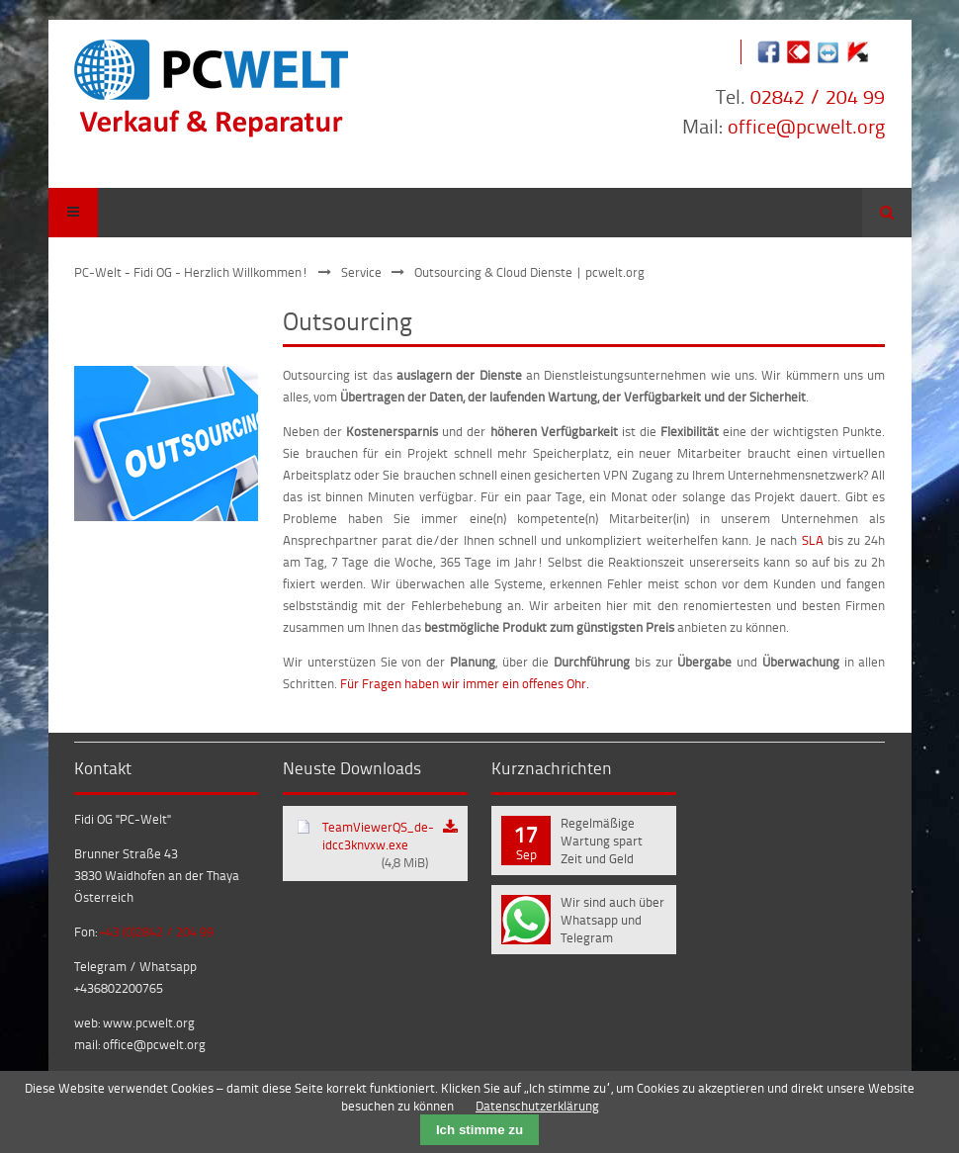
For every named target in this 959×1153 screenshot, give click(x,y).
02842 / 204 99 (817, 96)
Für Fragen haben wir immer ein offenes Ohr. (464, 683)
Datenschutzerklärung (537, 1105)
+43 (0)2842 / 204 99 (157, 931)
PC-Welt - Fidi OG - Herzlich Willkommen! (191, 272)
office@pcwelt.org (806, 125)
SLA (813, 540)
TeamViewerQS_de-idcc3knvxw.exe (378, 844)
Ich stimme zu (479, 1129)
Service (361, 272)
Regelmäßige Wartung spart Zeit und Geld (602, 840)
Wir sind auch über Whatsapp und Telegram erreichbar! (612, 921)
